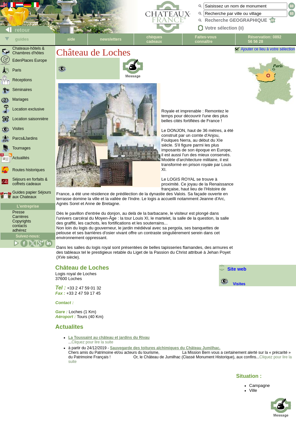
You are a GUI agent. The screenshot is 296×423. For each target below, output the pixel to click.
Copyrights (21, 221)
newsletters (110, 39)
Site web (232, 269)
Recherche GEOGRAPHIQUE (240, 20)
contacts (19, 226)
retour (15, 30)
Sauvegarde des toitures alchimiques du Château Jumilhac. (165, 348)
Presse (18, 212)
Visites (232, 284)
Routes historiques (28, 170)
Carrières (20, 216)
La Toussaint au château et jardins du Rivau (109, 337)
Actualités (20, 158)
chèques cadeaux (154, 39)
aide (71, 39)
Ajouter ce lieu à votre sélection (268, 49)
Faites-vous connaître (206, 39)
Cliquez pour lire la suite (92, 342)
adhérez (19, 230)
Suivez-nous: (28, 236)
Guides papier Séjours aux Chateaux (31, 194)
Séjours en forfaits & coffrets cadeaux (29, 181)
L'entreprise (28, 206)
